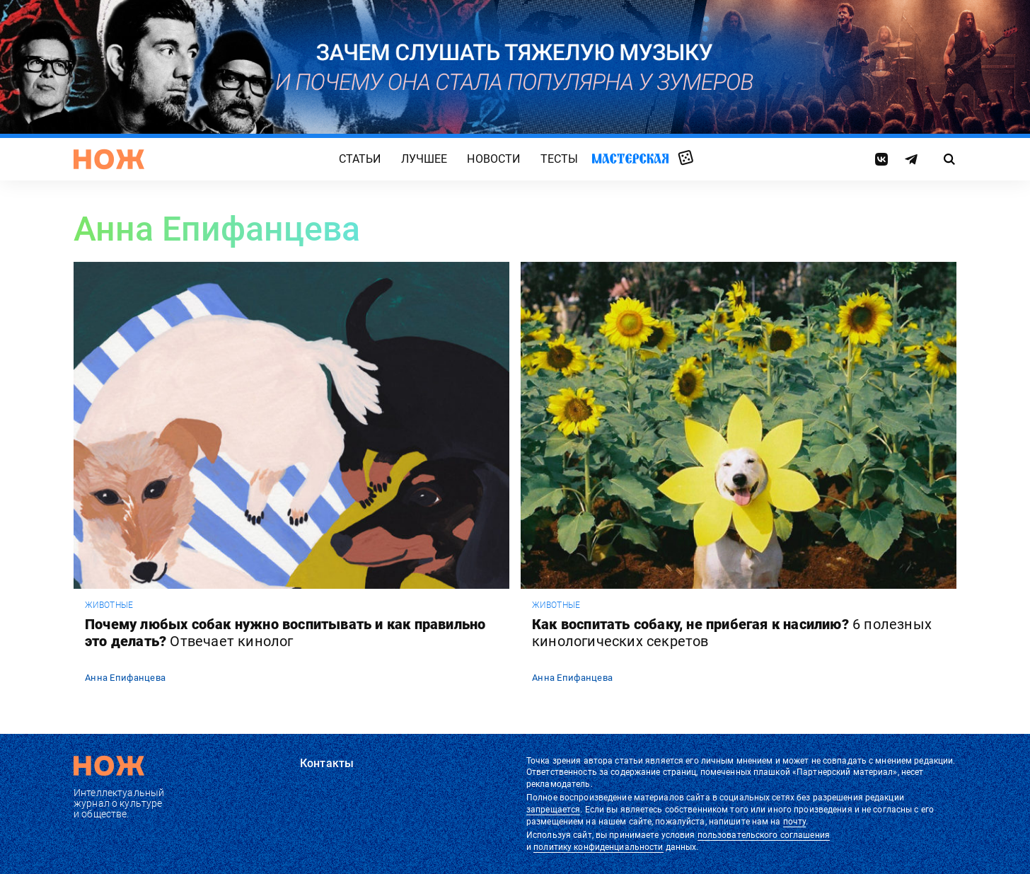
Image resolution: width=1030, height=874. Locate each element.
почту (794, 822)
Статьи (360, 159)
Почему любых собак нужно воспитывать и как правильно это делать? (285, 633)
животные (109, 605)
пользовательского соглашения (764, 835)
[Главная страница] (109, 159)
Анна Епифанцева (125, 677)
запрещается (553, 810)
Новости (493, 159)
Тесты (559, 159)
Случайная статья (686, 158)
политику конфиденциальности (598, 847)
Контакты (327, 763)
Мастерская (630, 158)
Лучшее (424, 159)
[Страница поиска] (949, 159)
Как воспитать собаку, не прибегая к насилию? (732, 633)
